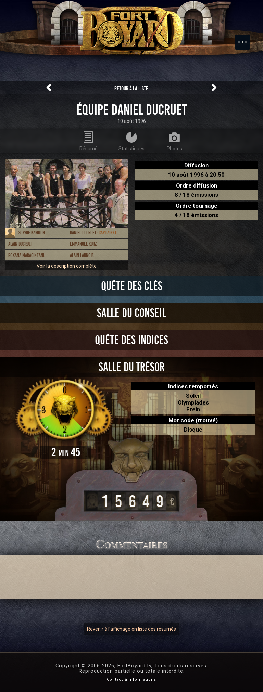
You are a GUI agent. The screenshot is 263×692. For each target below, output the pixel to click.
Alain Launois (81, 255)
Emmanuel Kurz (83, 244)
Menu (246, 39)
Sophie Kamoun (31, 232)
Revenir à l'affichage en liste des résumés (131, 629)
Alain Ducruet (20, 244)
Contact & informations (131, 679)
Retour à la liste (131, 88)
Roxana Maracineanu (26, 255)
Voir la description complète (67, 266)
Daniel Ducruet (93, 232)
